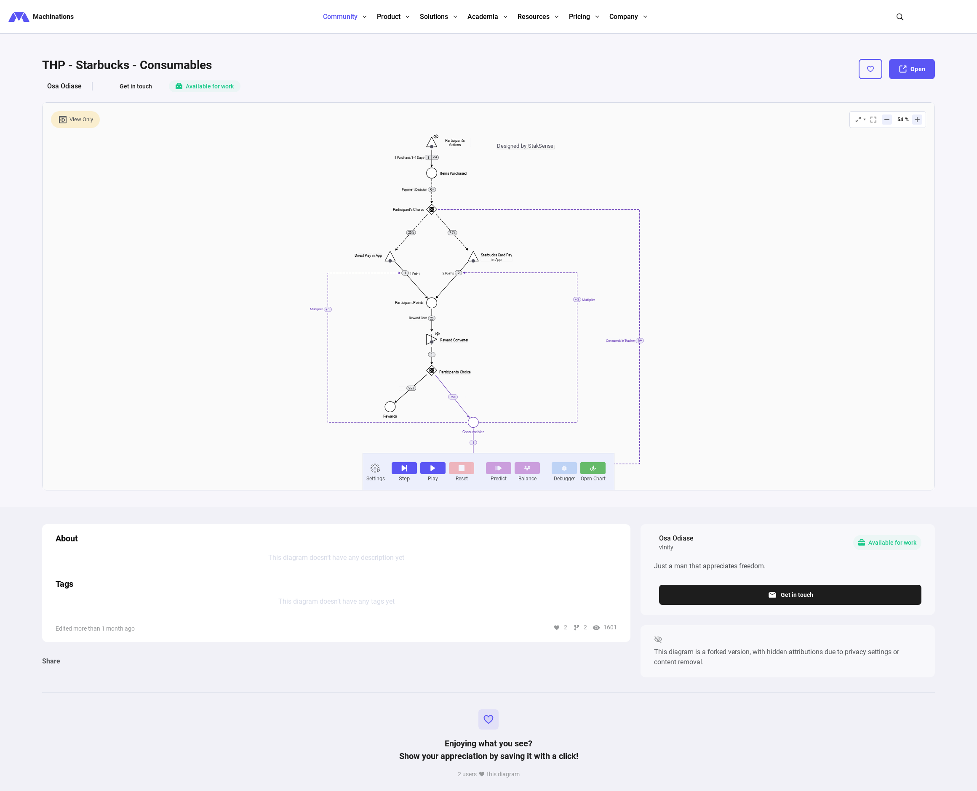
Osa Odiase (64, 86)
